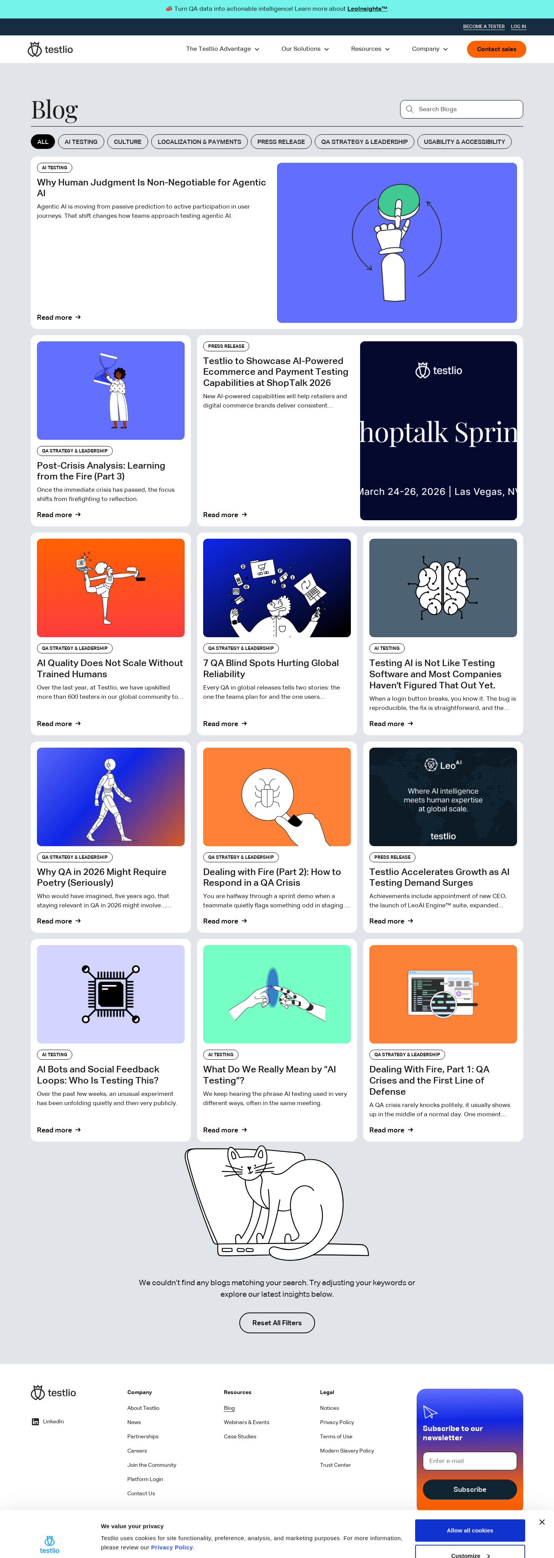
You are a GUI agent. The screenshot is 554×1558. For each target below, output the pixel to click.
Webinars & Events (246, 1422)
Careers (137, 1451)
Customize (470, 1512)
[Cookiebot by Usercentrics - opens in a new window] (49, 1543)
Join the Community (151, 1465)
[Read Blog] (277, 243)
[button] (223, 49)
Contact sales (496, 50)
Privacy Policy (172, 1504)
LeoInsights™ (367, 9)
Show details (119, 1525)
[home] (50, 49)
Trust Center (335, 1465)
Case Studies (240, 1436)
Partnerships (143, 1436)
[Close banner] (542, 1478)
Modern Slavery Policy (347, 1451)
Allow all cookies (470, 1487)
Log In (518, 27)
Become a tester (484, 27)
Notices (329, 1408)
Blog (229, 1408)
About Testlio (143, 1408)
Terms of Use (336, 1436)
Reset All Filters (277, 1323)
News (134, 1422)
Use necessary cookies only (470, 1537)
